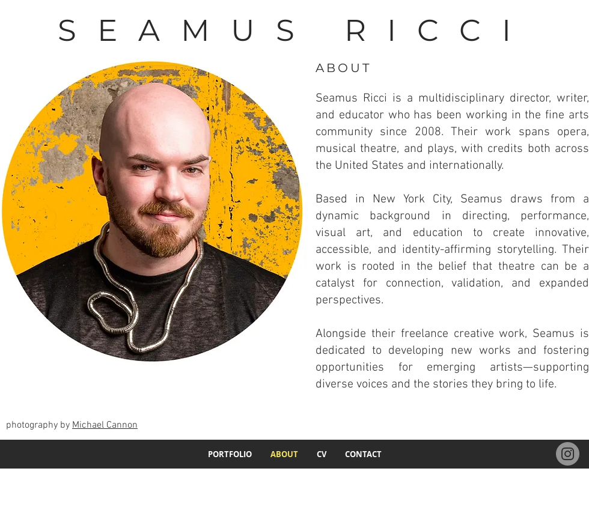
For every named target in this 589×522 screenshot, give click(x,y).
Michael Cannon (105, 425)
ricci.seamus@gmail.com (536, 481)
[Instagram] (567, 454)
